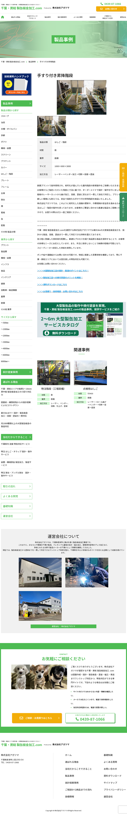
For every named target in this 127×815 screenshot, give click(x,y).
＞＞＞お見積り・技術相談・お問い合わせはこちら (60, 291)
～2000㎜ (5, 335)
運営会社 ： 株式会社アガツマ (63, 626)
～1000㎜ (5, 329)
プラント (5, 244)
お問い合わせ (111, 8)
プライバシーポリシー (115, 789)
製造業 (4, 251)
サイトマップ (110, 782)
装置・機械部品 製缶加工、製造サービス (16, 464)
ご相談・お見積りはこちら (38, 717)
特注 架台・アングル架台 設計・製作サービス (16, 474)
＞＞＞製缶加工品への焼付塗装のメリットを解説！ (60, 277)
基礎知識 (8, 506)
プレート (5, 180)
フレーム (5, 186)
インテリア (6, 277)
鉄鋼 (3, 302)
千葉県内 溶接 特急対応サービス (15, 443)
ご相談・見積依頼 (123, 177)
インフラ (5, 264)
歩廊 (3, 135)
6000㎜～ (5, 361)
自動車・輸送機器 (9, 289)
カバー (4, 167)
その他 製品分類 (8, 231)
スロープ (5, 115)
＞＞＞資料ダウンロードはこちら (52, 284)
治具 (3, 122)
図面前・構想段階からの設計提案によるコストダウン (16, 404)
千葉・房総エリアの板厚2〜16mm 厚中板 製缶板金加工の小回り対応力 (16, 391)
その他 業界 (6, 309)
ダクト (4, 141)
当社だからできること (15, 437)
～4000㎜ (5, 348)
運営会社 (123, 17)
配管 (3, 225)
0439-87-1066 (112, 4)
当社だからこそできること (32, 17)
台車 (3, 193)
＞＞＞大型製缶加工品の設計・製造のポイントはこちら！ (63, 270)
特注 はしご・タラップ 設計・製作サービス (16, 453)
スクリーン (6, 154)
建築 (3, 283)
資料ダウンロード (123, 207)
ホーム (68, 754)
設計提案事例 (62, 17)
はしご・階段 (7, 173)
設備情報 (92, 17)
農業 (3, 296)
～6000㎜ (5, 354)
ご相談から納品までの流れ (108, 17)
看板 (3, 212)
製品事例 (48, 17)
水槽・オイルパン (9, 128)
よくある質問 (78, 17)
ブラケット (6, 160)
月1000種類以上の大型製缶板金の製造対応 (16, 425)
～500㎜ (4, 322)
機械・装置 (6, 148)
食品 (3, 270)
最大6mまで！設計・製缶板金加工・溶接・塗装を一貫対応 (14, 414)
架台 (3, 199)
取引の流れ (9, 486)
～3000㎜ (5, 341)
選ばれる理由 (15, 17)
